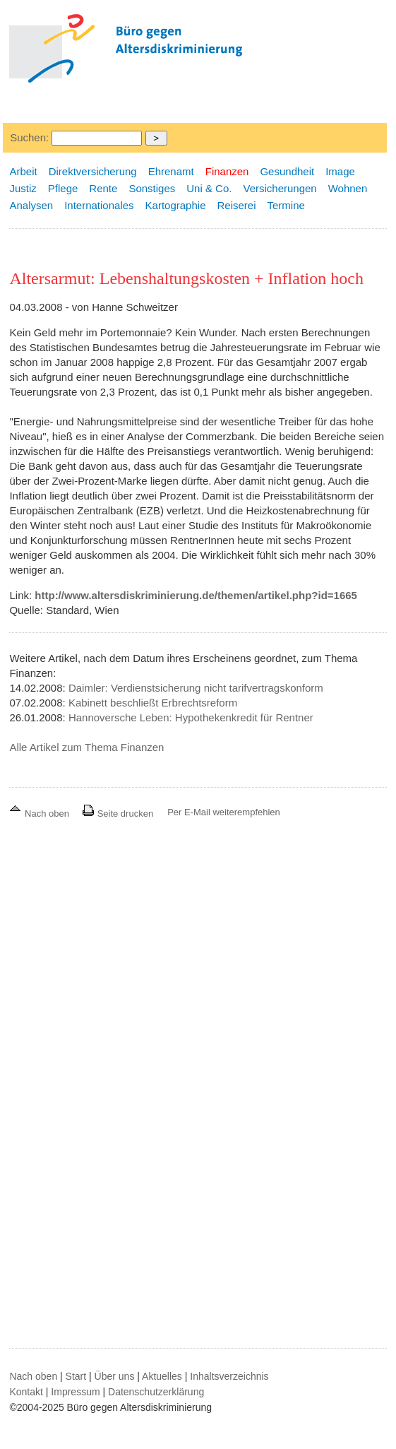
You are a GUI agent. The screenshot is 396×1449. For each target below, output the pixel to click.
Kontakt (25, 1391)
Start (76, 1376)
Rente (103, 188)
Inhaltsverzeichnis (229, 1376)
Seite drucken (117, 813)
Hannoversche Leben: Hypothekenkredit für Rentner (190, 717)
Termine (286, 205)
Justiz (22, 188)
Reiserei (236, 205)
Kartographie (175, 205)
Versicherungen (279, 188)
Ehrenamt (171, 171)
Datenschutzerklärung (156, 1391)
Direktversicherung (93, 171)
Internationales (98, 205)
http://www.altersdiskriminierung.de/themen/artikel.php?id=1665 (196, 595)
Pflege (63, 188)
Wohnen (348, 188)
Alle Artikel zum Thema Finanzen (86, 747)
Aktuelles (162, 1376)
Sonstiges (151, 188)
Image (340, 171)
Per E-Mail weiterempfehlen (223, 812)
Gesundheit (287, 171)
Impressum (75, 1391)
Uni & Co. (209, 188)
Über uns (115, 1376)
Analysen (31, 205)
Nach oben (40, 813)
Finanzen (227, 171)
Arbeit (23, 171)
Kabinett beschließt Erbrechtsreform (152, 703)
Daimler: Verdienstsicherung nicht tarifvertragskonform (195, 688)
